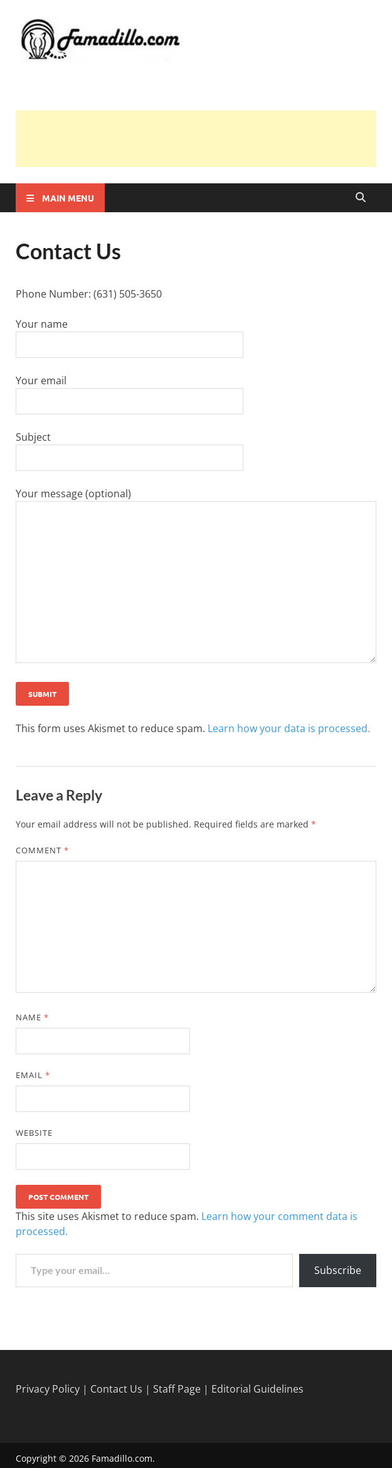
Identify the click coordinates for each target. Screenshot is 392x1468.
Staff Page (177, 1389)
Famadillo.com (122, 1458)
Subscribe (337, 1270)
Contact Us (116, 1389)
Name (32, 1017)
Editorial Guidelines (257, 1389)
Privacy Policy (48, 1389)
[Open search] (360, 197)
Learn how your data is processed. (289, 728)
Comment (42, 850)
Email (33, 1075)
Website (34, 1132)
